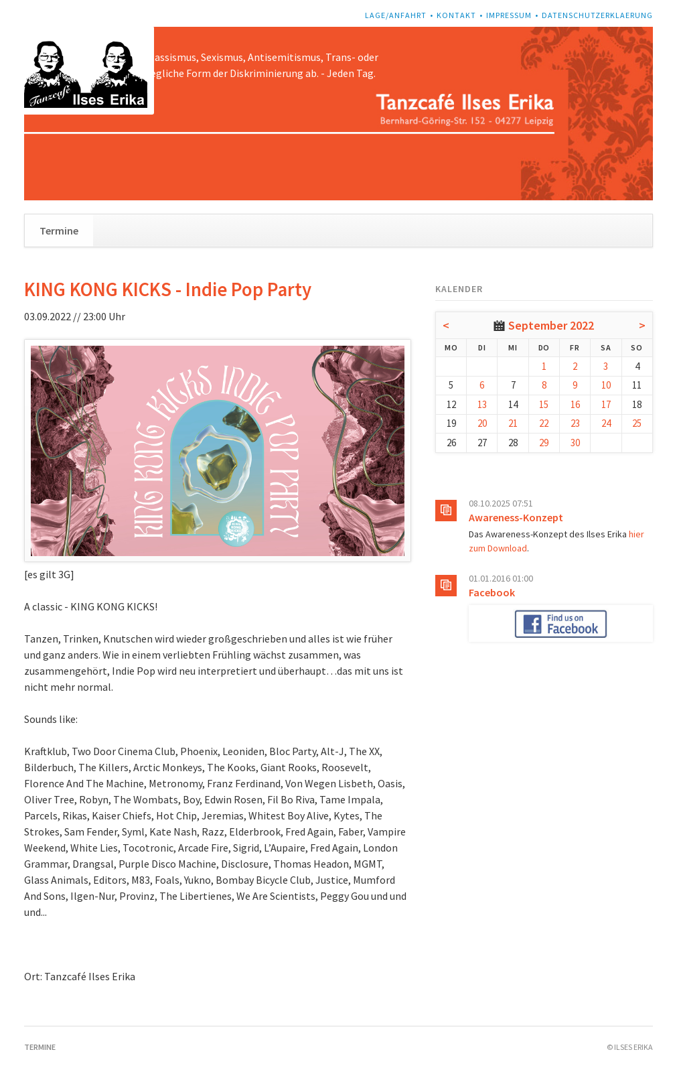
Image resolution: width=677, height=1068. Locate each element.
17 (606, 404)
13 (482, 404)
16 (575, 404)
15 (543, 404)
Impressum (509, 15)
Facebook (492, 592)
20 (482, 423)
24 (606, 423)
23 (575, 423)
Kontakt (456, 15)
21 (513, 423)
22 (543, 423)
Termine (59, 230)
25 (637, 423)
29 (543, 442)
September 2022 (551, 325)
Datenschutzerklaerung (597, 15)
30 (575, 442)
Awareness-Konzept (516, 517)
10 (606, 385)
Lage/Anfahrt (396, 15)
